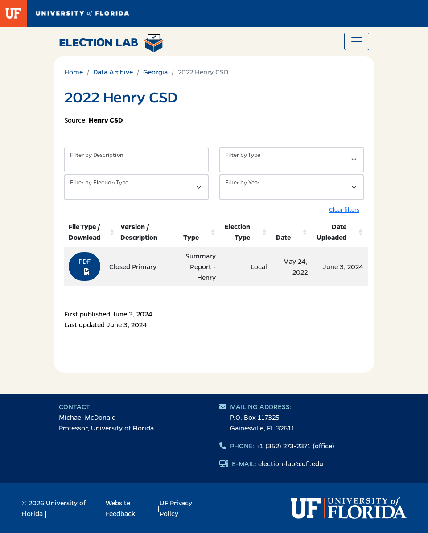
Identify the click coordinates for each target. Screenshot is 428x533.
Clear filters (344, 209)
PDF (84, 266)
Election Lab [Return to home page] (111, 43)
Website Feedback (120, 508)
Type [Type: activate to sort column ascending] (191, 237)
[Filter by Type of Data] (291, 159)
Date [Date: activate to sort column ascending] (283, 237)
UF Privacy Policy (176, 508)
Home (73, 71)
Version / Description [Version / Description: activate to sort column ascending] (138, 232)
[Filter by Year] (291, 187)
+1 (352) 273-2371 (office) (295, 445)
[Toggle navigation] (356, 41)
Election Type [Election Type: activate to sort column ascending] (237, 232)
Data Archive (113, 71)
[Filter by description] (136, 159)
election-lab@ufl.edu (290, 463)
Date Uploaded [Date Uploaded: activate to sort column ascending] (331, 232)
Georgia (155, 71)
